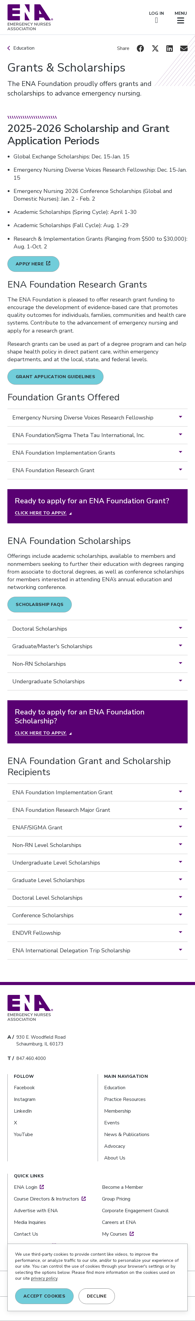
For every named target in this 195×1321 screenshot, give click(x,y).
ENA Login (25, 1187)
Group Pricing (116, 1199)
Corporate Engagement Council (135, 1210)
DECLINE (97, 1296)
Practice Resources (125, 1099)
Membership (117, 1111)
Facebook (24, 1087)
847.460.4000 (31, 1058)
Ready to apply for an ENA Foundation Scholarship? (79, 716)
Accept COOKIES (44, 1296)
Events (112, 1122)
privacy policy (44, 1278)
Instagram (24, 1099)
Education (24, 48)
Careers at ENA (119, 1222)
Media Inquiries (30, 1222)
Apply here (30, 264)
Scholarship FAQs (39, 604)
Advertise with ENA (36, 1210)
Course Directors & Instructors (46, 1199)
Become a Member (122, 1187)
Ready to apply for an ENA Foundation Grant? (92, 501)
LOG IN (156, 17)
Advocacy (114, 1146)
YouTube (23, 1134)
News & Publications (126, 1134)
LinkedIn (23, 1111)
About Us (114, 1158)
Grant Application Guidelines (55, 377)
